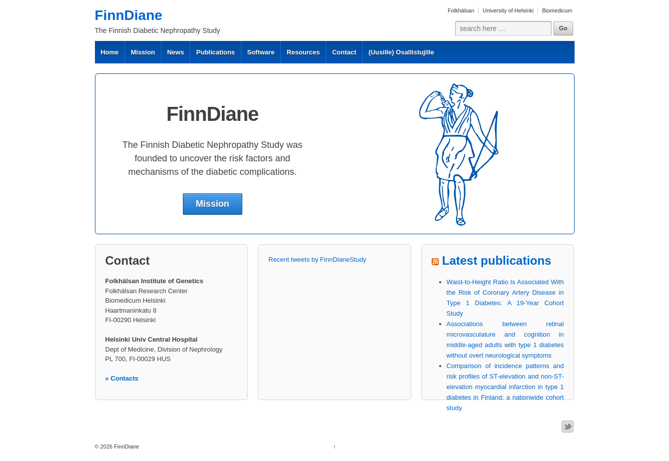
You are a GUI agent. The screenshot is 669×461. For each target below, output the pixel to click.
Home (109, 52)
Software (260, 52)
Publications (215, 52)
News (175, 52)
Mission (143, 52)
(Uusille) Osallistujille (401, 52)
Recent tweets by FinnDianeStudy (317, 259)
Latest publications (497, 261)
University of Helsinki (508, 10)
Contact (344, 52)
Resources (303, 52)
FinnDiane (128, 15)
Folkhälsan (461, 10)
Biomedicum (557, 10)
